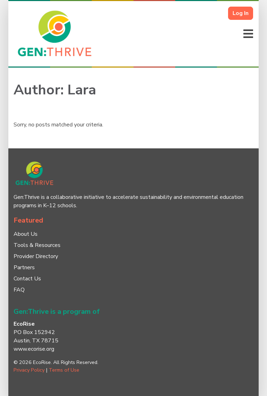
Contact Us (27, 278)
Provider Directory (36, 256)
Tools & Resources (37, 245)
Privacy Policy (29, 369)
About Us (26, 234)
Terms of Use (64, 369)
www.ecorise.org (34, 349)
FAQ (19, 290)
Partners (24, 267)
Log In (241, 13)
